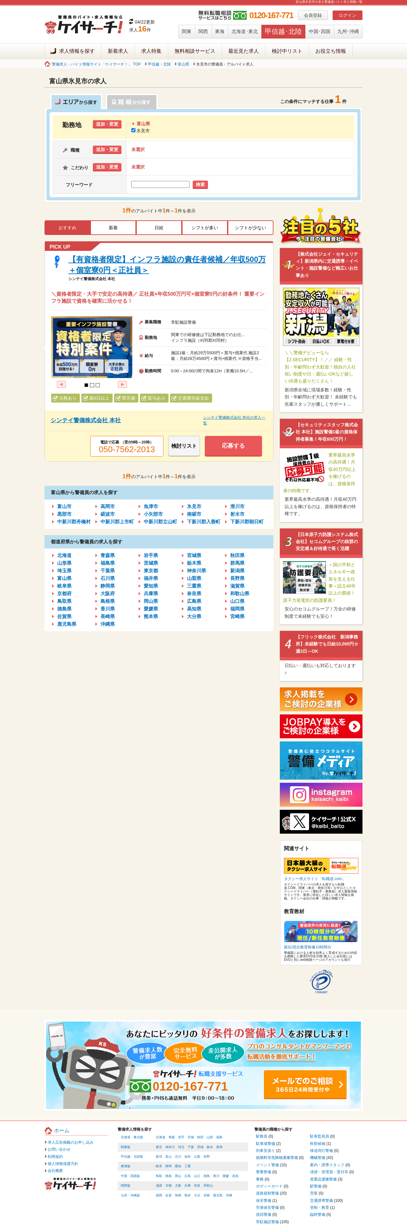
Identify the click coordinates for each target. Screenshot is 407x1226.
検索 (200, 184)
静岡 (168, 1166)
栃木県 (194, 563)
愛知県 (151, 586)
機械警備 (317, 1157)
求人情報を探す (77, 51)
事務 (260, 1179)
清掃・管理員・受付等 (329, 1172)
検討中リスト (287, 51)
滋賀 (159, 1185)
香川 (216, 1176)
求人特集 (151, 51)
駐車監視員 (319, 1136)
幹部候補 (317, 1143)
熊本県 (151, 616)
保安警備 (263, 1200)
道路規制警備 (267, 1193)
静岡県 (107, 586)
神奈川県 (196, 570)
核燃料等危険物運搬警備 (277, 1157)
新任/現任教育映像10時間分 (307, 947)
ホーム (61, 1130)
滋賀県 (237, 586)
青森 (172, 1137)
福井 (187, 1156)
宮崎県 (237, 616)
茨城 (200, 1147)
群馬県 (237, 563)
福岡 (159, 1195)
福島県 (107, 563)
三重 (187, 1166)
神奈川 (170, 1147)
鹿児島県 (66, 624)
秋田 (200, 1137)
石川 (178, 1156)
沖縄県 (107, 624)
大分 (197, 1195)
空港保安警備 (267, 1207)
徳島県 (64, 608)
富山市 (64, 506)
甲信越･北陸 (283, 31)
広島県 (194, 601)
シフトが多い (204, 227)
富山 (168, 1156)
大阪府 (107, 593)
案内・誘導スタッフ (327, 1165)
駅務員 (261, 1136)
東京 (159, 1147)
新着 (113, 227)
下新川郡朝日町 (247, 521)
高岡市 (107, 506)
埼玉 (181, 1147)
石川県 (107, 578)
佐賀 (168, 1195)
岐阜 (159, 1166)
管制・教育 (319, 1207)
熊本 (187, 1195)
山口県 (237, 601)
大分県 (194, 616)
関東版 (125, 1147)
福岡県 (237, 608)
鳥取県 (64, 601)
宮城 (191, 1137)
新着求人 (118, 51)
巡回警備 (263, 1214)
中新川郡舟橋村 (74, 521)
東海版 (125, 1166)
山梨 (197, 1156)
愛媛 (226, 1176)
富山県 (183, 64)
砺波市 (107, 514)
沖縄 (229, 1195)
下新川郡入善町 (203, 521)
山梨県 (194, 578)
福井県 (151, 578)
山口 (197, 1176)
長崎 (178, 1195)
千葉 (191, 1147)
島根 (168, 1176)
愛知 (178, 1166)
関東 (186, 31)
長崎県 (107, 616)
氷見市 (140, 130)
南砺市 (194, 514)
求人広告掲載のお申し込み (70, 1142)
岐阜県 (64, 586)
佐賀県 (64, 616)
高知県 (194, 608)
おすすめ (67, 227)
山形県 (64, 563)
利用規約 (55, 1156)
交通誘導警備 (321, 1200)
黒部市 (64, 514)
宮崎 (207, 1195)
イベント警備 (267, 1165)
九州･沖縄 (348, 31)
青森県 (107, 555)
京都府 (64, 593)
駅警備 (315, 1186)
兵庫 (187, 1185)
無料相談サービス (195, 51)
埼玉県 (64, 570)
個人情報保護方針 (63, 1163)
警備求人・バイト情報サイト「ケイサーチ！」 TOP (96, 64)
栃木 (210, 1147)
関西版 (125, 1185)
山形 (210, 1137)
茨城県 (151, 563)
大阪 (178, 1185)
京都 (168, 1185)
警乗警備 (263, 1172)
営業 (314, 1193)
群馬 (219, 1147)
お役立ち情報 (330, 51)
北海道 (64, 555)
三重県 (194, 586)
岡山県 (151, 601)
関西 (203, 31)
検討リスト (184, 446)
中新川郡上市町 (117, 521)
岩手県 (151, 555)
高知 (235, 1176)
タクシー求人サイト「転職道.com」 (315, 879)
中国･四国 (319, 31)
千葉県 (107, 570)
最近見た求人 (243, 51)
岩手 (181, 1137)
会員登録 (313, 15)
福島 (219, 1137)
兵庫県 (151, 593)
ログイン (347, 15)
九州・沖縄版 (130, 1195)
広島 (187, 1176)
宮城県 (194, 555)
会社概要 (55, 1170)
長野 (207, 1156)
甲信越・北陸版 (132, 1156)
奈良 (197, 1185)
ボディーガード (269, 1186)
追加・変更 (107, 124)
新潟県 (237, 570)
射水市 (237, 514)
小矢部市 (153, 514)
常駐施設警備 (267, 1222)
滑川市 (237, 506)
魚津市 (151, 506)
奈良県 (194, 593)
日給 (159, 227)
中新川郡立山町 (160, 521)
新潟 (159, 1156)
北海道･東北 (244, 31)
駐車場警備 (265, 1143)
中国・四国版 (130, 1176)
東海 (219, 31)
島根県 (107, 601)
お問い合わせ (59, 1149)
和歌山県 (239, 593)
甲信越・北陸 (159, 64)
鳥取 (159, 1176)
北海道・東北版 (132, 1137)
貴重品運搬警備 (323, 1179)
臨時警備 (317, 1214)
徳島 (207, 1176)
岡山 (178, 1176)
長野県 (237, 578)
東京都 (151, 570)
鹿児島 (218, 1195)
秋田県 (237, 555)
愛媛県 (151, 608)
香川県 (107, 608)
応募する (233, 446)
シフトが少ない (250, 227)
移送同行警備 (321, 1150)
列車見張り (265, 1150)
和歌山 (208, 1185)
